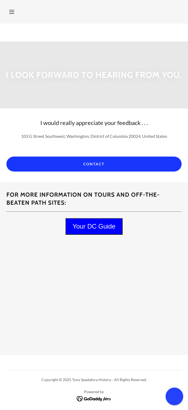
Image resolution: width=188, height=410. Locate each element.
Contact (93, 164)
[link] (94, 398)
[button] (11, 11)
